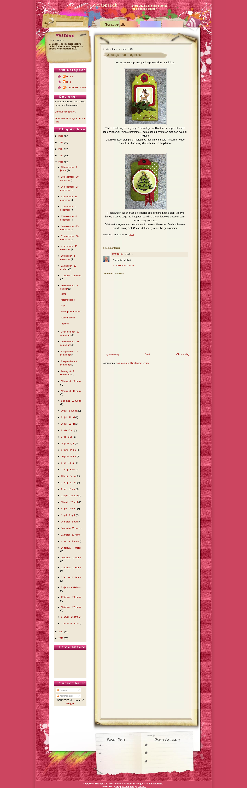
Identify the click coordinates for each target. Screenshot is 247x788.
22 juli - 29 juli (68, 417)
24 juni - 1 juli (67, 443)
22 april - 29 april (69, 495)
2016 (60, 136)
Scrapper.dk (105, 5)
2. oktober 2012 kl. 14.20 (123, 265)
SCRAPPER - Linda (76, 87)
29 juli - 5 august (69, 410)
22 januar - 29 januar (71, 597)
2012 (60, 162)
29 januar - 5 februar (71, 587)
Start (147, 354)
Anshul (142, 786)
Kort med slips (68, 300)
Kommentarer (65, 696)
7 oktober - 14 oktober (72, 275)
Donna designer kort (65, 111)
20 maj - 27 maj (69, 476)
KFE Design (118, 254)
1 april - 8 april (68, 515)
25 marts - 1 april (69, 521)
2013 (60, 155)
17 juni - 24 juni (68, 450)
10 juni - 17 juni (68, 456)
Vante (63, 293)
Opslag (62, 690)
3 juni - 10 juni (68, 463)
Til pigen (65, 323)
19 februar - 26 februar (72, 557)
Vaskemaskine (68, 317)
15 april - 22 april (69, 502)
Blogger (70, 703)
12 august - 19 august (72, 391)
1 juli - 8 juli (66, 437)
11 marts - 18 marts (70, 534)
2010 (60, 638)
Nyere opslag (112, 354)
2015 (60, 142)
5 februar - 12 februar (71, 577)
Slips (63, 305)
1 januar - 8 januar (70, 623)
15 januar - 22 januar (71, 607)
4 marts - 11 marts (70, 541)
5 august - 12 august (71, 400)
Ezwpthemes (156, 783)
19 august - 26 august (72, 381)
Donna (69, 76)
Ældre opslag (182, 354)
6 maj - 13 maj (68, 489)
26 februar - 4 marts (71, 548)
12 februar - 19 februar (72, 567)
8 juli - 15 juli (67, 430)
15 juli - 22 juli (68, 424)
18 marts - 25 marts (70, 528)
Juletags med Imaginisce (124, 55)
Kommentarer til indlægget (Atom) (132, 363)
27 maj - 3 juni (68, 469)
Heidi (68, 82)
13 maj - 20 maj (69, 482)
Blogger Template (124, 786)
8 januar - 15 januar (70, 617)
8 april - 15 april (69, 508)
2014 (60, 149)
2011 (60, 631)
